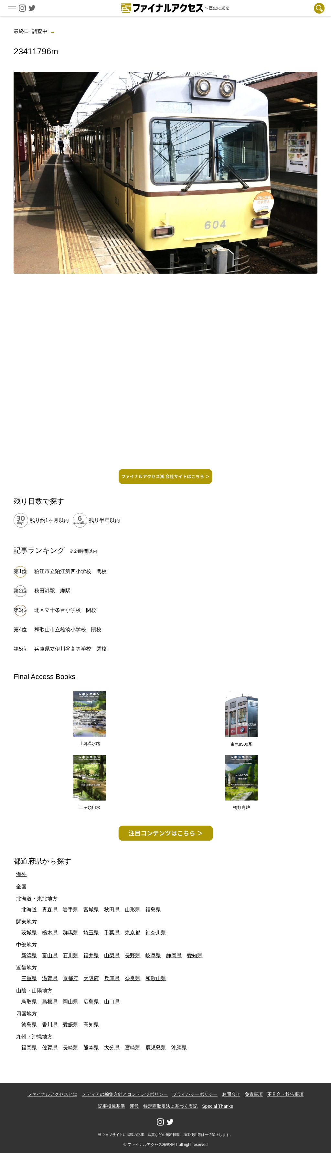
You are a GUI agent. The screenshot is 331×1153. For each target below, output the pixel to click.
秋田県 (112, 909)
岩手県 (70, 909)
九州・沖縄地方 (34, 1036)
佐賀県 (50, 1047)
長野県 (132, 955)
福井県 (91, 955)
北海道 (29, 909)
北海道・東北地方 (37, 898)
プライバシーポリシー (195, 1094)
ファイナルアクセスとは (52, 1094)
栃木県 (50, 932)
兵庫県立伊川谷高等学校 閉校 (70, 649)
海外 (21, 874)
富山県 (50, 955)
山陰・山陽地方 (34, 990)
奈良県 (132, 978)
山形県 (132, 909)
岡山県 (70, 1001)
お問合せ (231, 1094)
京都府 (70, 978)
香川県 (50, 1024)
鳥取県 (29, 1001)
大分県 (112, 1047)
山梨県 (112, 955)
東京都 (132, 932)
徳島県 (29, 1024)
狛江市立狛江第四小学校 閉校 (70, 571)
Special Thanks (217, 1106)
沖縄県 (179, 1047)
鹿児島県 (155, 1047)
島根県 (50, 1001)
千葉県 (112, 932)
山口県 (112, 1001)
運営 (134, 1106)
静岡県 (174, 955)
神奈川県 (155, 932)
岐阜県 (153, 955)
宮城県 (91, 909)
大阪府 (91, 978)
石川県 (70, 955)
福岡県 (29, 1047)
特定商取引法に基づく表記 (170, 1106)
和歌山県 (155, 978)
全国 (21, 886)
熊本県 (91, 1047)
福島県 (153, 909)
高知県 (91, 1024)
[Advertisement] (165, 324)
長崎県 (70, 1047)
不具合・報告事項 (285, 1094)
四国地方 (26, 1013)
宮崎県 (132, 1047)
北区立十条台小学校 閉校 (65, 610)
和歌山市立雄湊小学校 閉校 (67, 629)
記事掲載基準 (111, 1106)
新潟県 (29, 955)
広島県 (91, 1001)
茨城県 (29, 932)
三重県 (29, 978)
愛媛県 (70, 1024)
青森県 (50, 909)
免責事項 (254, 1094)
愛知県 (194, 955)
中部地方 (26, 945)
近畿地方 (26, 967)
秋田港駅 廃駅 (52, 590)
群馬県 (70, 932)
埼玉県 (91, 932)
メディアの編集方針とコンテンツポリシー (125, 1094)
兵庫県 (112, 978)
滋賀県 (50, 978)
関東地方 (26, 922)
